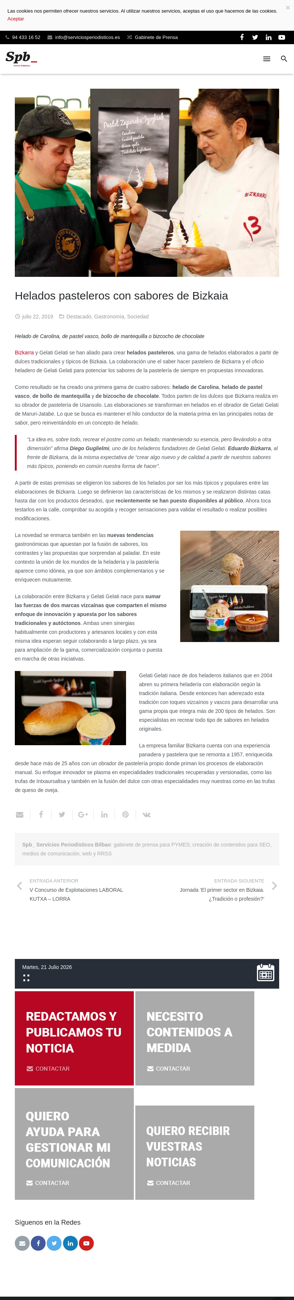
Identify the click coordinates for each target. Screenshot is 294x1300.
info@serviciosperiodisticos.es (87, 37)
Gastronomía (109, 317)
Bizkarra (24, 353)
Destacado (78, 317)
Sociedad (138, 317)
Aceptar (15, 19)
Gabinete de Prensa (156, 37)
